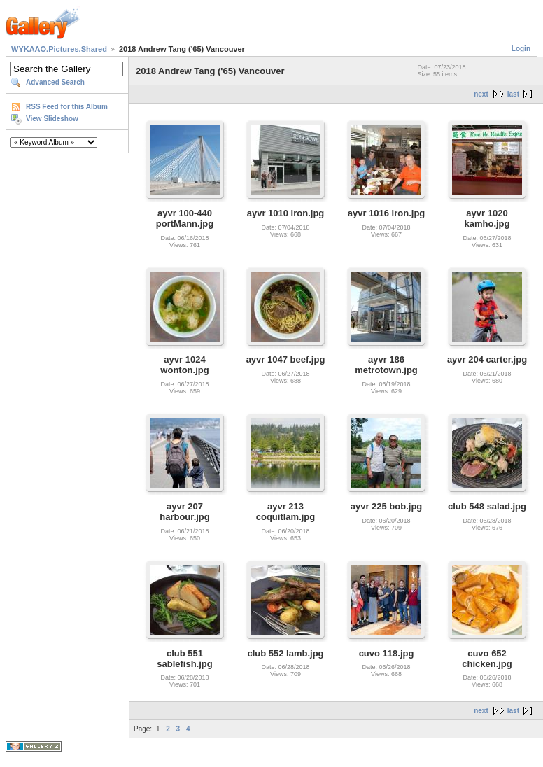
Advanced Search (55, 82)
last (513, 94)
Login (521, 48)
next (481, 94)
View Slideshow (52, 118)
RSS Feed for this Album (67, 107)
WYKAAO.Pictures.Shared (59, 49)
